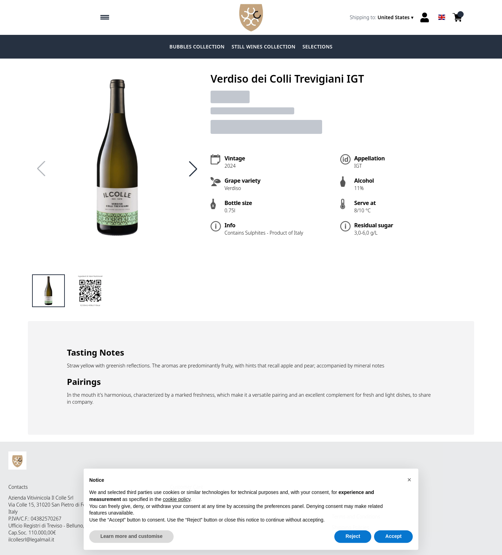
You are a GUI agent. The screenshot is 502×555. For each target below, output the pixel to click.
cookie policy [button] (176, 507)
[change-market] (382, 17)
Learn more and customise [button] (131, 544)
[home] (251, 17)
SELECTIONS (318, 46)
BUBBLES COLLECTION (197, 46)
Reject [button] (352, 544)
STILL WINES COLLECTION (263, 46)
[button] (409, 487)
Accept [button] (393, 544)
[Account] (424, 17)
